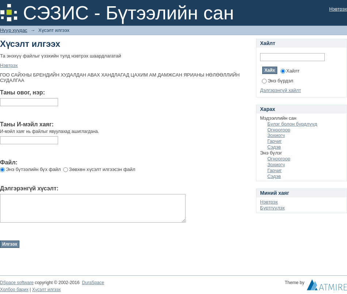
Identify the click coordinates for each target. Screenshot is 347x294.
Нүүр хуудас (13, 30)
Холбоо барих (14, 289)
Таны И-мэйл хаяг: (27, 124)
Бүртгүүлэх (272, 208)
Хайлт (290, 71)
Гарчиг (274, 141)
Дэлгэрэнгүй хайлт (280, 90)
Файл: (9, 162)
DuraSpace (93, 282)
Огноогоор (278, 130)
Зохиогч (276, 135)
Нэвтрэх (338, 9)
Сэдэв (274, 147)
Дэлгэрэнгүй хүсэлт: (29, 188)
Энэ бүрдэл (277, 80)
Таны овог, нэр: (22, 92)
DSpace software (17, 282)
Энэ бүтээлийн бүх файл (30, 169)
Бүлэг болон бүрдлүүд (292, 124)
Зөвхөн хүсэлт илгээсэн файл (99, 169)
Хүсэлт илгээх (46, 289)
